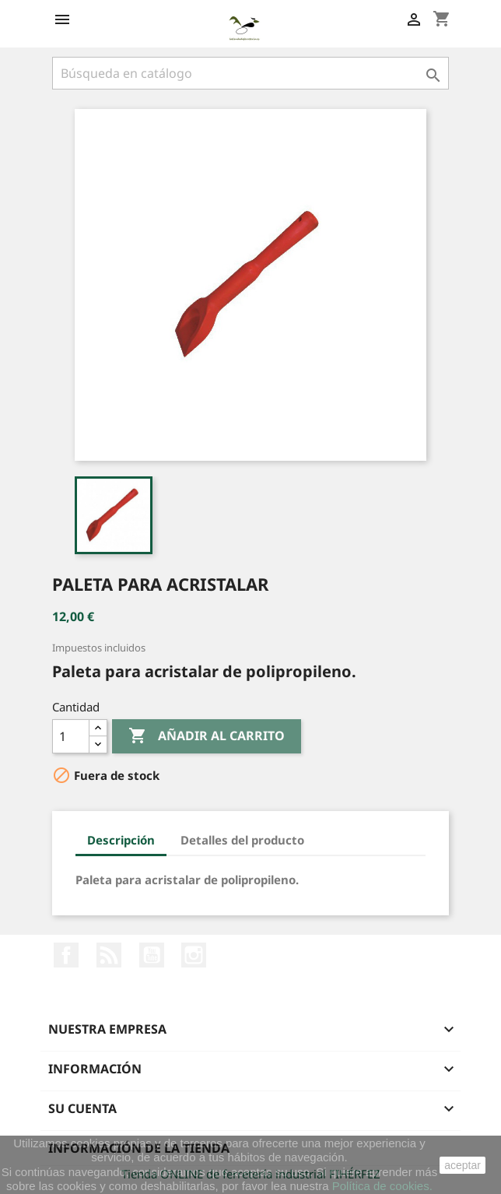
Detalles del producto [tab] (242, 840)
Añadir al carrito (206, 736)
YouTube (151, 955)
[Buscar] (250, 73)
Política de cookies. (382, 1185)
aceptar (462, 1165)
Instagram (193, 955)
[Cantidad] (70, 736)
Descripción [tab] (121, 840)
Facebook (66, 955)
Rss (108, 955)
